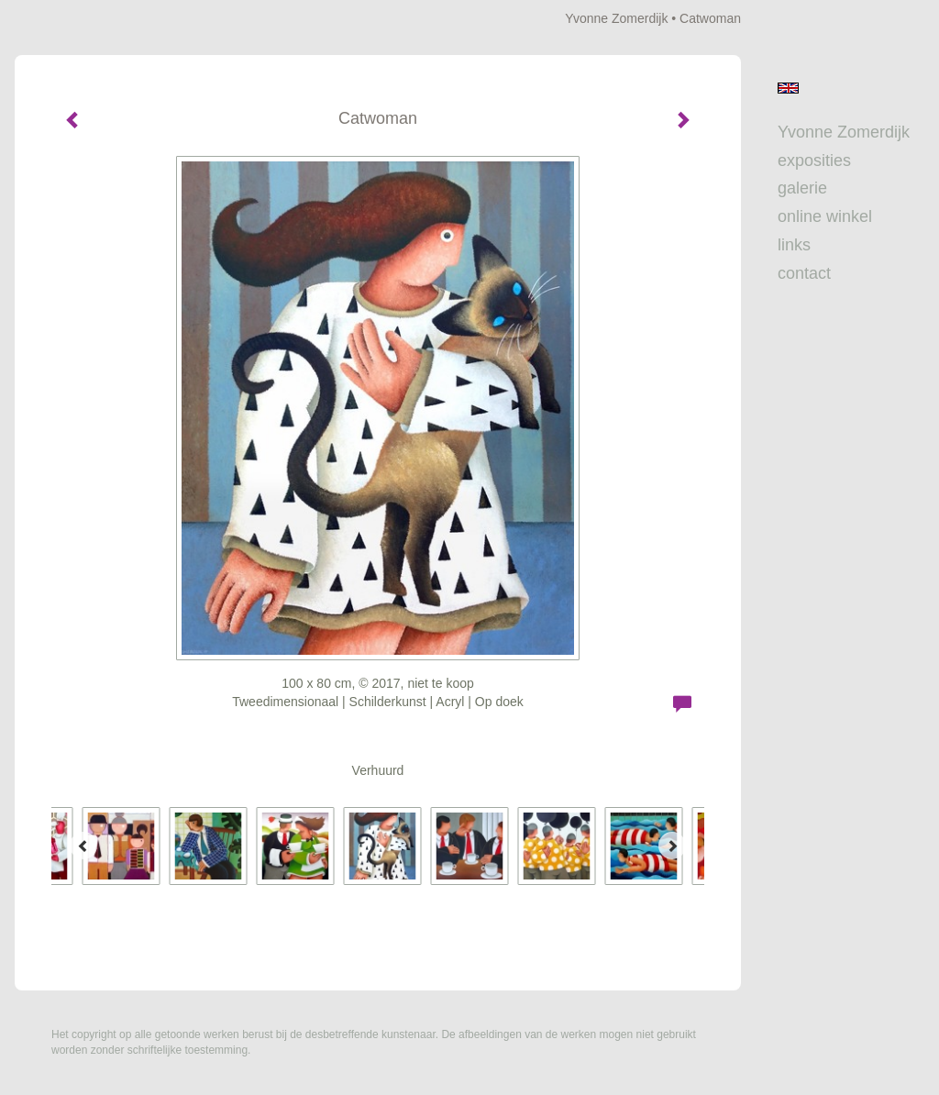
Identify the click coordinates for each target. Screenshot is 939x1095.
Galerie (802, 188)
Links (794, 245)
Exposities (814, 160)
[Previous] (83, 845)
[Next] (672, 845)
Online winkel (825, 216)
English (788, 88)
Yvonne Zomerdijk (616, 18)
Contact (804, 273)
